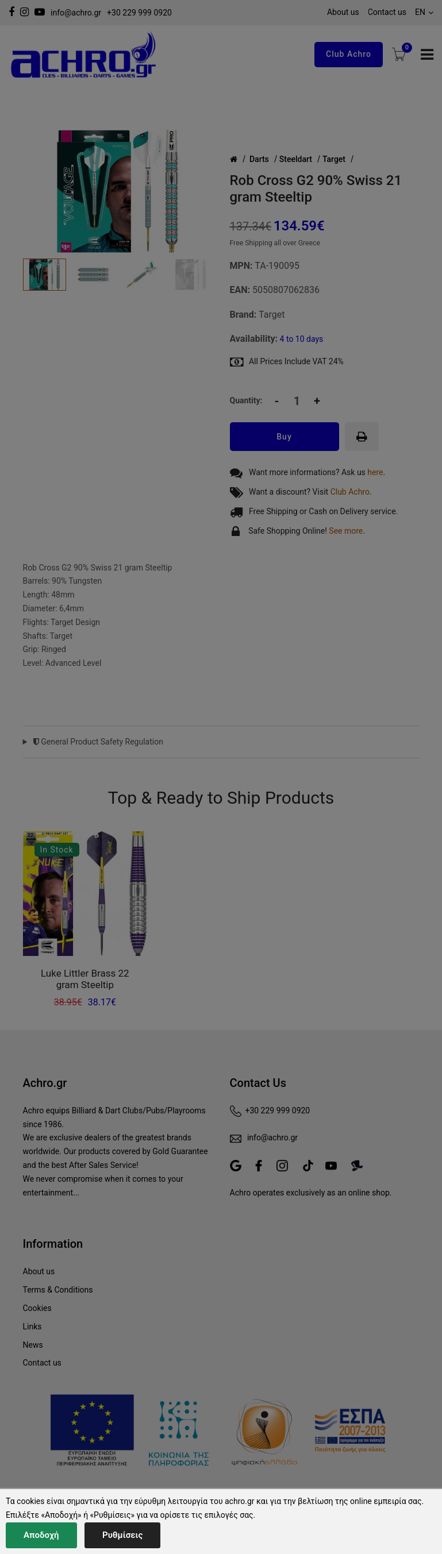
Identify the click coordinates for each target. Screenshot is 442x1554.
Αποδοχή (41, 1535)
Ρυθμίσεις (122, 1535)
